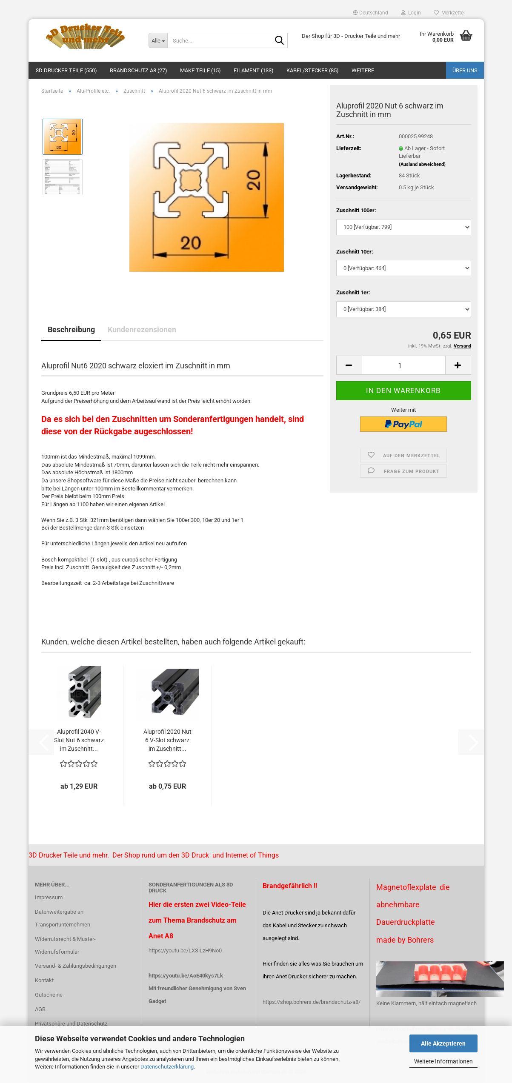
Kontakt (44, 980)
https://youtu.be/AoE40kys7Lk (186, 975)
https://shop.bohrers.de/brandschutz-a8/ (311, 1002)
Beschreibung (71, 329)
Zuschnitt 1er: (353, 292)
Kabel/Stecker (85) (312, 70)
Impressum (49, 897)
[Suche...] (158, 40)
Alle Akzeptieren (443, 1043)
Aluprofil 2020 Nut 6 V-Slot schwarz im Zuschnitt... (167, 740)
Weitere (363, 70)
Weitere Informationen (443, 1061)
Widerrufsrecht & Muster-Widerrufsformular (65, 945)
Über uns (465, 70)
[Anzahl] (404, 365)
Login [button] (411, 13)
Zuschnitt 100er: (356, 210)
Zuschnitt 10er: (354, 251)
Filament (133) (254, 70)
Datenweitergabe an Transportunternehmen (62, 918)
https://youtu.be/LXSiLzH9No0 (185, 950)
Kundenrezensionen (142, 329)
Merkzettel (449, 13)
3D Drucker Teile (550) (66, 70)
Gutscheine (49, 995)
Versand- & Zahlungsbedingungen (75, 966)
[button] (370, 12)
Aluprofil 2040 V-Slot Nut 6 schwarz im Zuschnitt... (79, 740)
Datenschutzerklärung (167, 1066)
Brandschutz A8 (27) (138, 70)
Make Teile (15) (200, 70)
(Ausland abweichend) (422, 164)
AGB (40, 1009)
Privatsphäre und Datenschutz (71, 1023)
